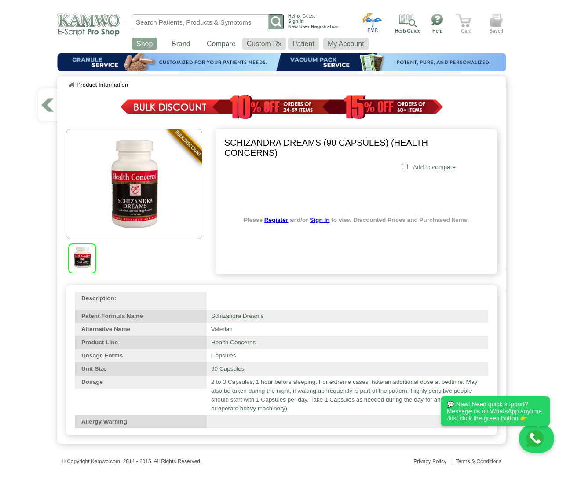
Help (437, 30)
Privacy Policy (429, 461)
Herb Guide (407, 30)
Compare (221, 44)
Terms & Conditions (478, 461)
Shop (144, 44)
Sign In (319, 220)
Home (71, 84)
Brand (181, 44)
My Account (346, 44)
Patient (303, 44)
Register (276, 220)
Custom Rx (264, 44)
